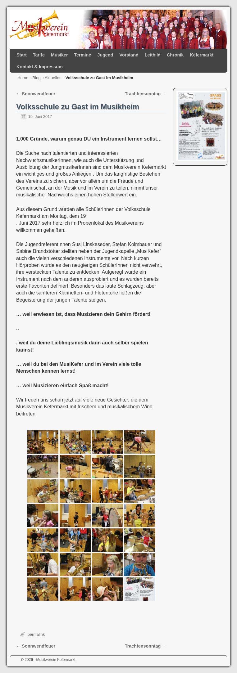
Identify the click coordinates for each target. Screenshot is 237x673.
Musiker (59, 54)
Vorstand (128, 54)
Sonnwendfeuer (35, 93)
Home (22, 77)
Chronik (175, 54)
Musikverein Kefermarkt (55, 659)
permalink (36, 634)
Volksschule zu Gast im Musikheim (77, 106)
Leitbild (153, 54)
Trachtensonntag (145, 93)
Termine (82, 54)
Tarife (39, 54)
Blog (36, 77)
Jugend (105, 54)
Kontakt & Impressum (39, 66)
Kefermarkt (201, 54)
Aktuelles (53, 77)
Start (21, 54)
